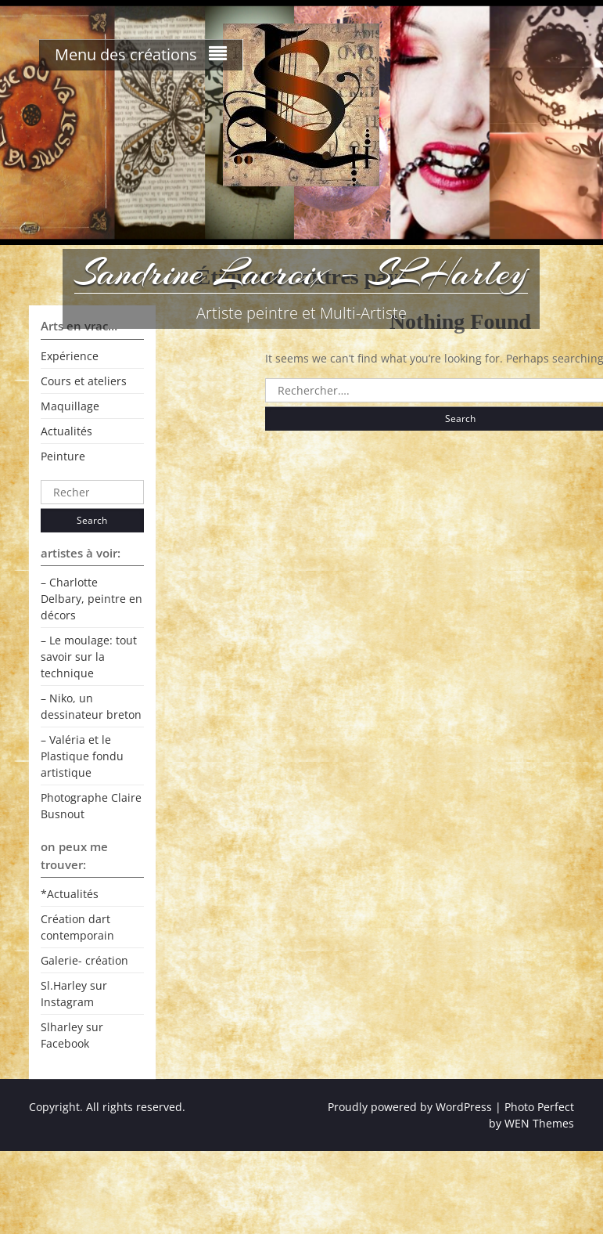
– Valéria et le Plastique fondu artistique (82, 756)
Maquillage (70, 406)
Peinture (63, 456)
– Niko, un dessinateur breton (91, 706)
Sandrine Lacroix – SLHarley (301, 272)
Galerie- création (84, 960)
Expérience (70, 355)
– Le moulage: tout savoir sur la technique (89, 656)
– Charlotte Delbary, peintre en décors (91, 598)
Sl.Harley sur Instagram (74, 993)
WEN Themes (539, 1123)
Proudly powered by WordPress (410, 1106)
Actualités (66, 431)
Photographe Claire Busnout (91, 805)
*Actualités (70, 893)
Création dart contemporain (77, 927)
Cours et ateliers (84, 380)
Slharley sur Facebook (72, 1035)
